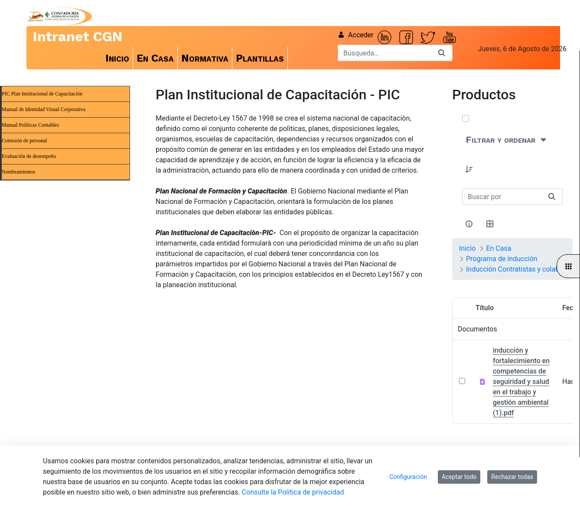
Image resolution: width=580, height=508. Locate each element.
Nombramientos (18, 172)
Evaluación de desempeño (29, 156)
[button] (469, 169)
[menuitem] (117, 58)
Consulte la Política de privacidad (293, 492)
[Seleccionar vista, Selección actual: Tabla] (490, 224)
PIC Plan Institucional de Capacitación (42, 94)
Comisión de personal (24, 141)
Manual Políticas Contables (30, 125)
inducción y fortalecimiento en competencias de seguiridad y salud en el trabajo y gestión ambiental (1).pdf (521, 381)
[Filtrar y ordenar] (507, 140)
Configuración (408, 476)
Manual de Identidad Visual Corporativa (43, 109)
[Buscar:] (501, 196)
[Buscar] (384, 53)
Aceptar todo (459, 476)
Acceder (356, 35)
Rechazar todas (512, 476)
